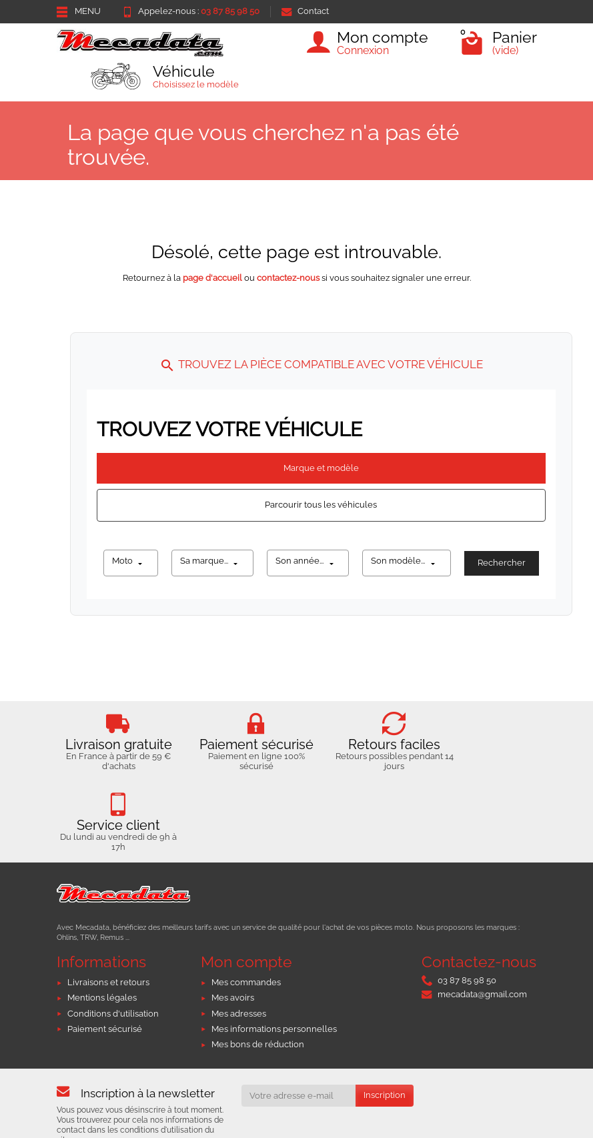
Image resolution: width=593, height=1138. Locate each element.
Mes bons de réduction (257, 1024)
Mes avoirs (232, 978)
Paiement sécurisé (104, 1008)
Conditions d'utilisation (113, 993)
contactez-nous (288, 278)
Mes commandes (246, 962)
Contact (305, 11)
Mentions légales (102, 978)
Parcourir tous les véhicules (321, 505)
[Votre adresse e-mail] (298, 1075)
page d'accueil (212, 278)
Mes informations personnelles (274, 1008)
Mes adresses (238, 993)
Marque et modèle (321, 468)
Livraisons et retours (108, 962)
